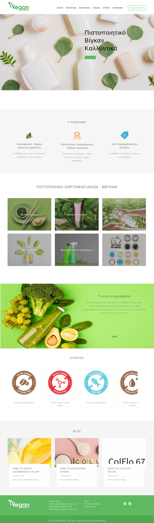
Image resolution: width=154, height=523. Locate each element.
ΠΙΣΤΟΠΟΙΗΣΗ (71, 8)
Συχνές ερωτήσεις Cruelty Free (63, 504)
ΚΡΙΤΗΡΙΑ (106, 8)
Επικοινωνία (90, 506)
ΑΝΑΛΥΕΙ (59, 8)
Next (144, 313)
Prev (87, 313)
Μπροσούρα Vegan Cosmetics (63, 509)
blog (86, 501)
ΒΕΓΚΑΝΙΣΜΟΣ (84, 8)
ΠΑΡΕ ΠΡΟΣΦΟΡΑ (137, 8)
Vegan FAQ (54, 501)
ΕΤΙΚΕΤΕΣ (96, 8)
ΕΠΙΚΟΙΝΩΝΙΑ (118, 8)
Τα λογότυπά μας (92, 504)
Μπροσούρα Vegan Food (60, 506)
